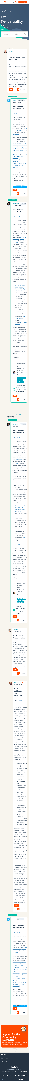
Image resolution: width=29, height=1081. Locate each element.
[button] (25, 51)
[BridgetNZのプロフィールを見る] (11, 51)
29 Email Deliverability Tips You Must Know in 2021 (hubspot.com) (19, 165)
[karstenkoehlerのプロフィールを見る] (16, 203)
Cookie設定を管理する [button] (19, 1079)
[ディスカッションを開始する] (16, 2)
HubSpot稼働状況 (22, 1075)
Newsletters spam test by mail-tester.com (20, 156)
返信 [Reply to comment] (15, 189)
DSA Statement (8, 1079)
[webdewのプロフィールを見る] (14, 100)
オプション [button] (11, 48)
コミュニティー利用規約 (21, 1071)
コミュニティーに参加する (23, 2)
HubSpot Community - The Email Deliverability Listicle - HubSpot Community (20, 145)
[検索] (14, 34)
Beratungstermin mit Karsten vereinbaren (21, 379)
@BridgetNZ (17, 113)
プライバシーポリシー (7, 1071)
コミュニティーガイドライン (9, 1075)
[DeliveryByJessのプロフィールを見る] (17, 682)
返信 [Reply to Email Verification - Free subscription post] (11, 89)
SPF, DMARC (16, 134)
